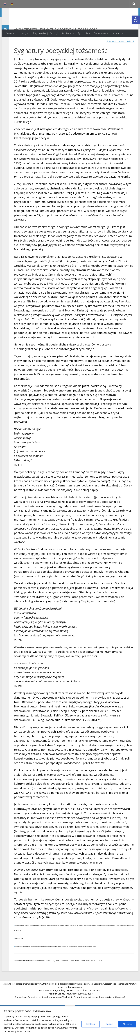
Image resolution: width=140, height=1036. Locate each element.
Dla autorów (100, 33)
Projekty (22, 33)
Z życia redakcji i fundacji (45, 33)
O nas (9, 33)
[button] (136, 20)
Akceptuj (127, 1023)
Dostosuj (90, 1023)
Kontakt (117, 33)
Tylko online (84, 33)
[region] (70, 1021)
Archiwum (67, 33)
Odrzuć (109, 1023)
